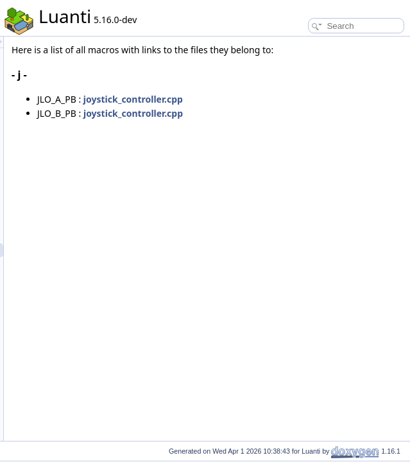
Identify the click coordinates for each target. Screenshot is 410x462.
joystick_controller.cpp (293, 113)
